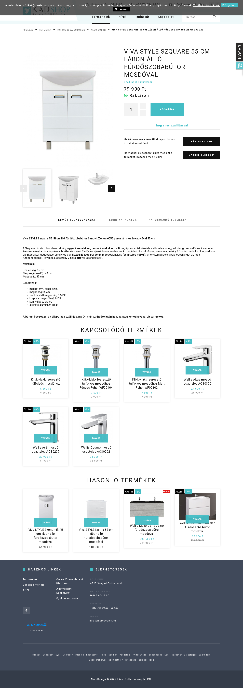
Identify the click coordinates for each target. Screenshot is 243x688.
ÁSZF (26, 596)
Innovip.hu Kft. (142, 679)
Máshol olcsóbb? (201, 155)
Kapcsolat (166, 17)
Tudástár (142, 17)
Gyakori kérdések (67, 604)
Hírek (122, 17)
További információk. (206, 5)
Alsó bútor (98, 30)
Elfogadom (229, 5)
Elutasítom (121, 9)
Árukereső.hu (37, 631)
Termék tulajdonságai (75, 220)
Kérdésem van (201, 141)
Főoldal (28, 30)
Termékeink (101, 17)
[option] (68, 107)
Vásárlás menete (34, 590)
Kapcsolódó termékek (168, 220)
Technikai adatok (122, 220)
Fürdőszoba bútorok (71, 30)
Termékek (45, 30)
